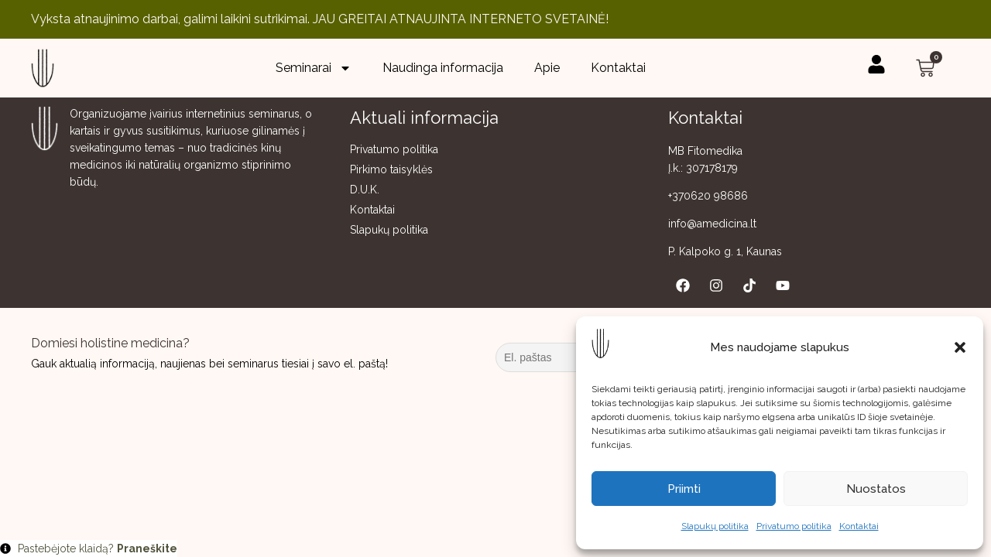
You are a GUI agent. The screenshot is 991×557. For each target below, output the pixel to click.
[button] (960, 347)
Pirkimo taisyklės (391, 169)
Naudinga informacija (442, 67)
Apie (547, 67)
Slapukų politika (715, 526)
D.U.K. (364, 189)
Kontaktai (859, 526)
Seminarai (313, 68)
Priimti (684, 489)
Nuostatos (876, 489)
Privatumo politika (794, 526)
